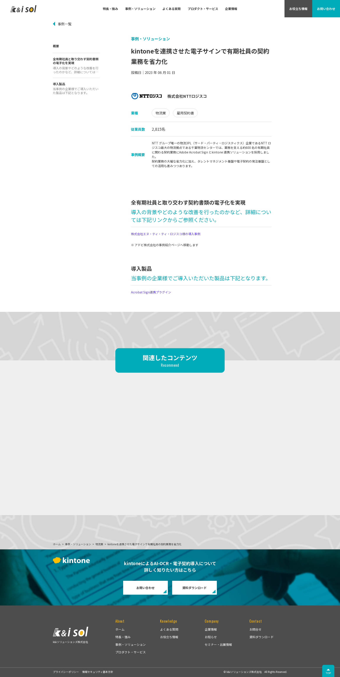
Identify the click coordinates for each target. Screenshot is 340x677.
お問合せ (255, 629)
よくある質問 (171, 9)
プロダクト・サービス (203, 9)
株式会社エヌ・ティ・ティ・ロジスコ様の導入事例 (165, 234)
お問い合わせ (145, 588)
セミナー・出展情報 (218, 644)
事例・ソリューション (140, 9)
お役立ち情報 (169, 637)
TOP (328, 673)
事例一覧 (65, 23)
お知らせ (211, 637)
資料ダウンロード (194, 588)
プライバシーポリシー (66, 672)
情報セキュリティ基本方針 (97, 672)
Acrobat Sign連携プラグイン (151, 292)
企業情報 (231, 9)
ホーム (119, 629)
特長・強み (110, 9)
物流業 (160, 113)
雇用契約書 (185, 113)
